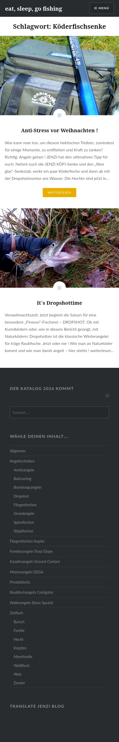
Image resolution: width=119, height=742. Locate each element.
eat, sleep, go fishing (33, 8)
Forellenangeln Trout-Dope (31, 551)
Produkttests (20, 582)
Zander (19, 683)
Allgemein (18, 451)
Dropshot (21, 496)
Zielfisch (16, 613)
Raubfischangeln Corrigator (31, 592)
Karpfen (20, 648)
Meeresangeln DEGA (26, 572)
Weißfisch (22, 665)
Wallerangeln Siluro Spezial (31, 603)
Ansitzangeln (24, 470)
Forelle (19, 630)
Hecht (18, 639)
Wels (18, 674)
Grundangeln (24, 513)
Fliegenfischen (25, 505)
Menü (104, 8)
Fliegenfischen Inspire (27, 541)
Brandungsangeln (27, 487)
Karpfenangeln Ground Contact (35, 561)
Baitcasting (23, 478)
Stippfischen (23, 531)
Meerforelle (23, 656)
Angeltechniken (22, 461)
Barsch (19, 622)
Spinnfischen (24, 522)
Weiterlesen (59, 192)
